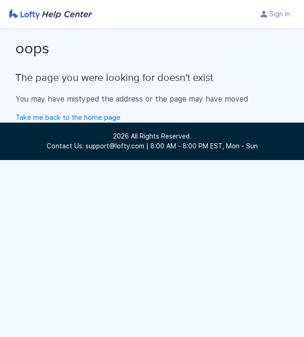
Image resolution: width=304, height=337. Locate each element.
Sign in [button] (279, 14)
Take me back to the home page (67, 117)
